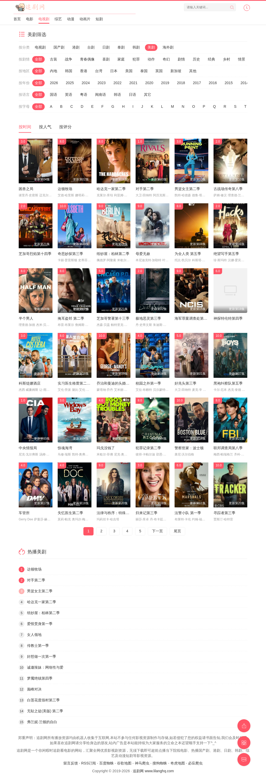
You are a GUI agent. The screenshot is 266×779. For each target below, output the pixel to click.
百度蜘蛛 (106, 763)
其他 (192, 71)
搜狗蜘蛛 (159, 763)
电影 (29, 19)
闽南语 (100, 94)
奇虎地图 (177, 763)
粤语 (83, 94)
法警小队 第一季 (188, 513)
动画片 (84, 19)
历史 (196, 59)
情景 (241, 59)
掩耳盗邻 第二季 (71, 318)
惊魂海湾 (65, 448)
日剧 (106, 47)
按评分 (65, 127)
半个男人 (26, 318)
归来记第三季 (146, 513)
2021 (133, 83)
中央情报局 (28, 448)
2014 (245, 83)
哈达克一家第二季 (111, 189)
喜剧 (106, 59)
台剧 (91, 47)
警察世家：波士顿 (189, 448)
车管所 (24, 513)
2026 (54, 83)
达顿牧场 (65, 189)
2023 (101, 83)
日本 (113, 71)
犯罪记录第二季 (148, 448)
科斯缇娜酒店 (30, 383)
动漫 (70, 19)
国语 (53, 94)
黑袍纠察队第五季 (228, 383)
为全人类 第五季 (188, 254)
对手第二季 (145, 189)
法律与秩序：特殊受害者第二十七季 (126, 513)
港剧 (75, 47)
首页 (17, 19)
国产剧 (59, 47)
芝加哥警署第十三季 (113, 318)
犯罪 (136, 59)
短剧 (99, 19)
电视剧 (43, 19)
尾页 (177, 531)
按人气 (45, 127)
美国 (128, 71)
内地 (53, 71)
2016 (213, 83)
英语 (68, 94)
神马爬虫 (142, 763)
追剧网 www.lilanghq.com (153, 771)
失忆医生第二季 (70, 513)
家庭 (121, 59)
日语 (132, 94)
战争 (68, 59)
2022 (118, 83)
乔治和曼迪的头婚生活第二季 (120, 383)
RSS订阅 (88, 763)
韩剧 (136, 47)
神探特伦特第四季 (228, 318)
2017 (197, 83)
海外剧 (168, 47)
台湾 (98, 71)
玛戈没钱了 (106, 448)
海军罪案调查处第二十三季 (196, 318)
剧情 (181, 59)
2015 (229, 83)
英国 (159, 71)
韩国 (68, 71)
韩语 (117, 94)
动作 (151, 59)
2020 (149, 83)
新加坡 (175, 71)
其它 (147, 94)
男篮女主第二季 (187, 189)
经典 (211, 59)
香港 (83, 71)
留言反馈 (70, 763)
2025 (70, 83)
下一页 (157, 531)
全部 (38, 59)
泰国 (144, 71)
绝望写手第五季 (226, 254)
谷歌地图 (124, 763)
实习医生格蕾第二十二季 (78, 383)
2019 (165, 83)
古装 (53, 59)
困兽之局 (26, 189)
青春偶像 (87, 59)
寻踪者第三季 (224, 513)
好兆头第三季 (185, 383)
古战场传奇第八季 (228, 189)
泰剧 (121, 47)
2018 (181, 83)
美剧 (151, 47)
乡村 (226, 59)
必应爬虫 (195, 763)
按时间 (25, 127)
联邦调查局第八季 (228, 448)
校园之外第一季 (148, 383)
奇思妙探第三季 (70, 254)
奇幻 (166, 59)
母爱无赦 (143, 254)
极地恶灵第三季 (148, 318)
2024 (86, 83)
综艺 (58, 19)
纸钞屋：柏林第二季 (113, 254)
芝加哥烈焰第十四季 (35, 254)
